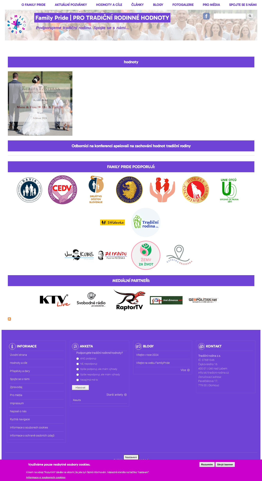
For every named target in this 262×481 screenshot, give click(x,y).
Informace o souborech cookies (46, 478)
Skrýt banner (225, 465)
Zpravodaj (16, 387)
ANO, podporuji (88, 358)
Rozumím (207, 465)
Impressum (17, 403)
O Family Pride (33, 5)
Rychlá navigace (20, 419)
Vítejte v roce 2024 (147, 355)
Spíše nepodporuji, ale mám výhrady (100, 374)
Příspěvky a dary (20, 371)
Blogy (158, 5)
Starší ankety (114, 394)
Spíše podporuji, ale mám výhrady (98, 369)
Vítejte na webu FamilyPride (153, 363)
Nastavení (131, 458)
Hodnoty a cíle (109, 5)
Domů (10, 4)
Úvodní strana (18, 355)
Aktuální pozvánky (71, 5)
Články (137, 5)
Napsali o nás (18, 411)
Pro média (211, 5)
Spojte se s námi (243, 5)
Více (183, 370)
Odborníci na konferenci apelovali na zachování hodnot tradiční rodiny (131, 146)
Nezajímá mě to (89, 379)
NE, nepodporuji (88, 363)
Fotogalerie (183, 5)
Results (77, 400)
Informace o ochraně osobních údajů (32, 435)
